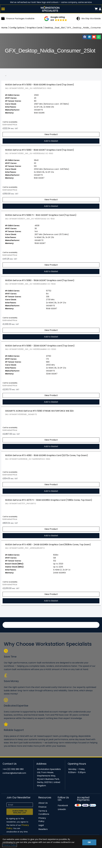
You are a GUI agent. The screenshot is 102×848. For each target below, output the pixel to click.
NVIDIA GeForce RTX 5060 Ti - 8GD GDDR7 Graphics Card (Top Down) (40, 215)
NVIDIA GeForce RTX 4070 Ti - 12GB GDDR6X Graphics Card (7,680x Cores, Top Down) (48, 500)
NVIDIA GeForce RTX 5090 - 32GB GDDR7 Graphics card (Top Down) (40, 346)
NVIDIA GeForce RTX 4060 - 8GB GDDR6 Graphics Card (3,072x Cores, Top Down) (46, 455)
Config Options (17, 28)
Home (4, 28)
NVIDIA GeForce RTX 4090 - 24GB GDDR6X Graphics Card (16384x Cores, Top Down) (48, 544)
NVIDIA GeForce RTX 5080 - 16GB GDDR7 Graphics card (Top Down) (39, 280)
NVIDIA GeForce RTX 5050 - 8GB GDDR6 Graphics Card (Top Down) (39, 85)
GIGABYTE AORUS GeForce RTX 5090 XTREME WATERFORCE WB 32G (39, 411)
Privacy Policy (10, 845)
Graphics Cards (34, 28)
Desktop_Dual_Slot (54, 28)
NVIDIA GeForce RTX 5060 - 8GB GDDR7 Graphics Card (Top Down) (39, 150)
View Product (51, 134)
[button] (3, 9)
